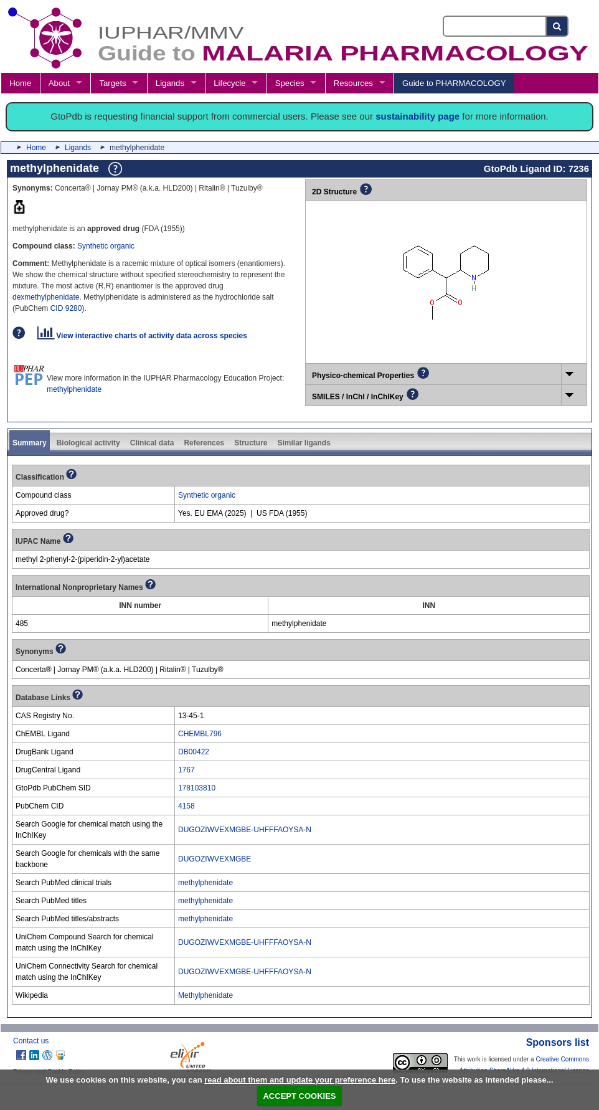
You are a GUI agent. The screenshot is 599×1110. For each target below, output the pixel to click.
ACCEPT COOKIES (299, 1096)
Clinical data (152, 443)
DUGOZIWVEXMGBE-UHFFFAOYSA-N (244, 829)
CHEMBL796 (200, 733)
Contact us (31, 1040)
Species (289, 83)
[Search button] (557, 26)
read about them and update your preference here (299, 1079)
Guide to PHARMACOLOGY (454, 83)
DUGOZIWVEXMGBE (214, 859)
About (59, 83)
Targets (112, 83)
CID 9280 (66, 308)
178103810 (196, 788)
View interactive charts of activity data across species (142, 335)
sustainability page (417, 116)
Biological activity (88, 443)
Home (20, 83)
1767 (186, 770)
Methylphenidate (205, 995)
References (204, 443)
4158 (186, 806)
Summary (29, 443)
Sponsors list (557, 1042)
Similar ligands (303, 443)
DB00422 (193, 751)
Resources (353, 83)
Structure (250, 443)
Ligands (170, 83)
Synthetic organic (105, 246)
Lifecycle (229, 83)
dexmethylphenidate (45, 297)
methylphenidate (74, 389)
